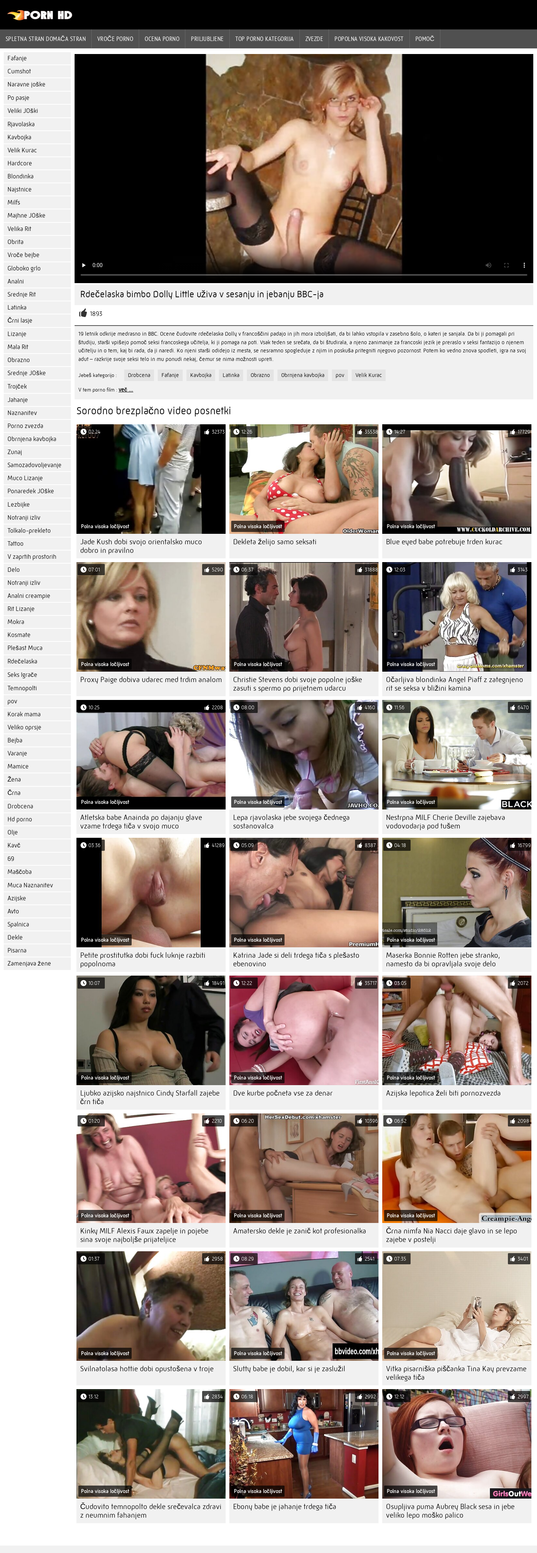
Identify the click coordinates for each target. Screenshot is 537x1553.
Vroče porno (115, 39)
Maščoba (19, 871)
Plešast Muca (25, 648)
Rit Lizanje (21, 608)
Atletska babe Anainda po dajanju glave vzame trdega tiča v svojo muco (141, 821)
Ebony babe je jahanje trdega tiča (284, 1506)
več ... (126, 389)
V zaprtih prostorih (31, 556)
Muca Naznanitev (30, 885)
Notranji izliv (23, 517)
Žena (14, 779)
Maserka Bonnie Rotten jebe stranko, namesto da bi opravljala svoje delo (443, 959)
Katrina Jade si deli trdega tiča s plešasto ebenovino (296, 959)
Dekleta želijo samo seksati (275, 542)
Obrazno (18, 360)
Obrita (15, 241)
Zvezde (314, 39)
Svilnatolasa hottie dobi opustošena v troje (147, 1369)
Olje (12, 832)
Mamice (18, 766)
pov (12, 701)
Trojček (17, 386)
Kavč (14, 845)
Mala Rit (17, 347)
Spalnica (18, 924)
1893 (96, 313)
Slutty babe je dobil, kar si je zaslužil (289, 1369)
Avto (13, 911)
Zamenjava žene (29, 963)
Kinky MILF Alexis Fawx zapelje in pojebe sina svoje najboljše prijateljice (144, 1235)
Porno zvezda (25, 426)
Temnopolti (22, 688)
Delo (13, 569)
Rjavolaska (21, 124)
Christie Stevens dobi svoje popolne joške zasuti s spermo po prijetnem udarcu (297, 683)
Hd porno (19, 819)
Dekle (15, 937)
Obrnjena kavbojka (31, 439)
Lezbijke (18, 504)
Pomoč (425, 39)
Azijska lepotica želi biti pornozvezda (443, 1093)
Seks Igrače (22, 674)
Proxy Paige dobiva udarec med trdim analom (151, 679)
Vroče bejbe (23, 255)
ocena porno (162, 39)
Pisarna (16, 950)
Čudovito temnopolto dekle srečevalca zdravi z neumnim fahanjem (151, 1510)
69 (10, 858)
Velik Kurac (22, 150)
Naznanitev (22, 412)
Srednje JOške (26, 373)
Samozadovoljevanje (34, 465)
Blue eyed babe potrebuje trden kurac (444, 542)
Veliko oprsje (24, 727)
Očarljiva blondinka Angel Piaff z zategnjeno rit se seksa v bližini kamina (454, 683)
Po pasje (18, 97)
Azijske (16, 898)
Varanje (17, 753)
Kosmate (19, 634)
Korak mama (24, 714)
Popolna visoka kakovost (369, 39)
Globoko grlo (24, 268)
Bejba (14, 740)
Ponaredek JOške (30, 491)
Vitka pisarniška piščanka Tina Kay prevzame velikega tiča (456, 1373)
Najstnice (19, 189)
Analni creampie (28, 595)
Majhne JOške (26, 215)
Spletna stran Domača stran (46, 39)
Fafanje (17, 58)
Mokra (15, 621)
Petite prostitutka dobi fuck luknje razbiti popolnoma (142, 959)
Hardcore (19, 163)
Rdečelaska (22, 661)
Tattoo (15, 543)
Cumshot (19, 71)
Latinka (16, 307)
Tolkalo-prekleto (29, 530)
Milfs (13, 202)
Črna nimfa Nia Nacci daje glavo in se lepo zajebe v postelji (451, 1235)
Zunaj (14, 452)
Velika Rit (19, 228)
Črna (14, 792)
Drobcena (20, 806)
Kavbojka (19, 137)
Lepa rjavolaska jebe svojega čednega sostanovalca (291, 821)
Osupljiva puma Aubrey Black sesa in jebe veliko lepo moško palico (450, 1510)
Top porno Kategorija (264, 39)
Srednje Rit (21, 294)
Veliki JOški (22, 110)
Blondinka (20, 176)
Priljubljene (207, 39)
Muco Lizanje (25, 478)
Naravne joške (26, 84)
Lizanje (16, 333)
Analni (15, 281)
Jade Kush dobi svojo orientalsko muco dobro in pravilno (141, 546)
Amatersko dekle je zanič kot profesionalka (299, 1231)
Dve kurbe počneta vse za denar (283, 1093)
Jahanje (17, 399)
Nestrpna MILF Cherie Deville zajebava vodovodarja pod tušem (445, 821)
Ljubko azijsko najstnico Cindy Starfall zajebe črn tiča (150, 1097)
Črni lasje (19, 320)
